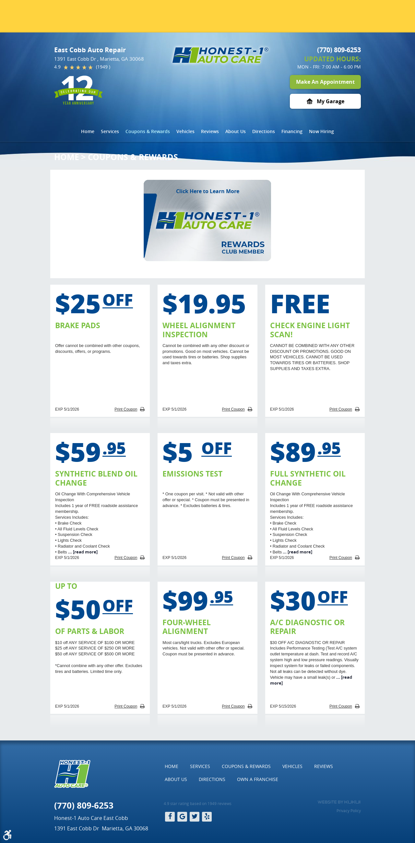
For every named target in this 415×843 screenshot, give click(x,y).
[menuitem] (88, 131)
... (82, 552)
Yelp (207, 817)
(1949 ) (103, 67)
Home (87, 131)
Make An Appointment (325, 81)
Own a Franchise (257, 779)
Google (182, 817)
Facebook (170, 817)
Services (110, 131)
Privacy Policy (349, 810)
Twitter (194, 817)
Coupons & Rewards (147, 131)
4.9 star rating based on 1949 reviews (197, 803)
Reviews (210, 131)
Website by (339, 802)
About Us (235, 131)
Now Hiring (321, 131)
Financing (291, 131)
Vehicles (185, 131)
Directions (263, 131)
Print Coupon (125, 409)
